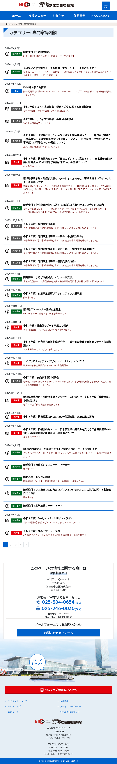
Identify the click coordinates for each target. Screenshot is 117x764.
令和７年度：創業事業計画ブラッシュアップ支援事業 (52, 293)
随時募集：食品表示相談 (36, 477)
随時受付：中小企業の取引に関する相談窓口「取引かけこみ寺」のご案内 (63, 204)
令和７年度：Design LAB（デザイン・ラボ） (48, 518)
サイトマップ (14, 706)
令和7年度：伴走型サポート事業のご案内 (46, 325)
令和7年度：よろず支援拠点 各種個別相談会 (48, 119)
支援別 (19, 24)
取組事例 (79, 16)
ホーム (16, 16)
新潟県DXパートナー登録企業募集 (42, 309)
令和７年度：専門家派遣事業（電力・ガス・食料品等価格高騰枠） (59, 248)
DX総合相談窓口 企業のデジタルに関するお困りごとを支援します (60, 448)
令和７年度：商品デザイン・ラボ (41, 530)
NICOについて (100, 16)
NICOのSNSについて (70, 711)
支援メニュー (37, 16)
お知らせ (58, 16)
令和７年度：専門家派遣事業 (39, 224)
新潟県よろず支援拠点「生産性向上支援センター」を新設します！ (59, 68)
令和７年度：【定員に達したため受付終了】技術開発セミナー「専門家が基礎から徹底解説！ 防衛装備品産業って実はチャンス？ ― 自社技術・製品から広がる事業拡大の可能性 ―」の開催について (67, 139)
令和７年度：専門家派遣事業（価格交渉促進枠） (50, 261)
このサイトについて (17, 701)
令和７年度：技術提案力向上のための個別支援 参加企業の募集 (58, 416)
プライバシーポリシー (70, 706)
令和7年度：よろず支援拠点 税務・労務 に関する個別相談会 (57, 106)
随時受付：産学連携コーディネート (42, 505)
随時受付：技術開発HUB (36, 51)
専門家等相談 (30, 24)
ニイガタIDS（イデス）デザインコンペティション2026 (53, 361)
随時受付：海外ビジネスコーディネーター (46, 464)
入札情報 (64, 701)
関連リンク (13, 711)
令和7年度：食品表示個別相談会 (41, 377)
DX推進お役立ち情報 (34, 87)
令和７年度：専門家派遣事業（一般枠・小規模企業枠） (53, 236)
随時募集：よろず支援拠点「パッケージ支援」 (48, 277)
